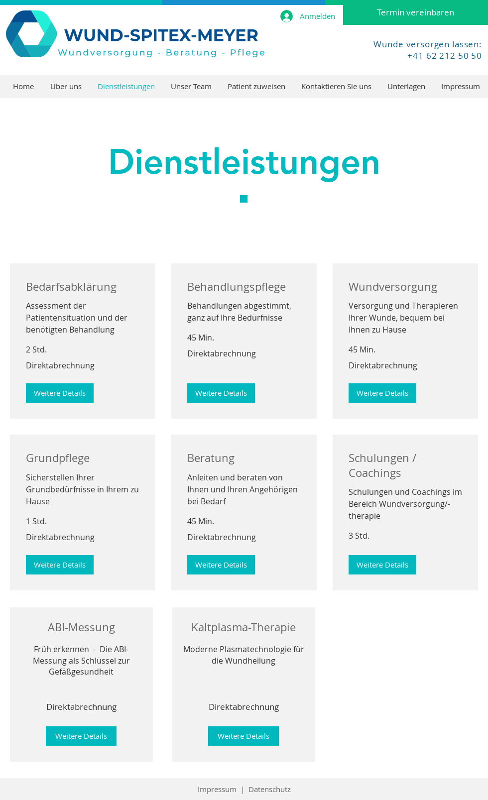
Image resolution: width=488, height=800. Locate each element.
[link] (82, 286)
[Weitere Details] (81, 736)
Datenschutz (269, 789)
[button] (60, 393)
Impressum (217, 789)
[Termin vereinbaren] (415, 12)
